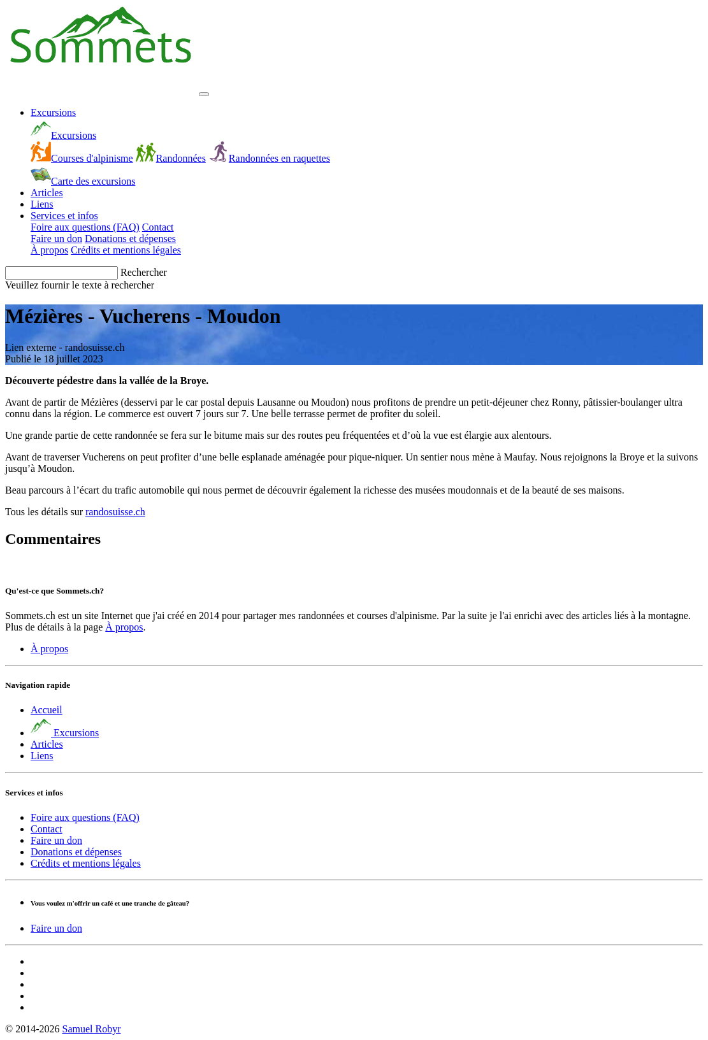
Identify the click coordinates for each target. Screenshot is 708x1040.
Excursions (53, 112)
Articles (47, 192)
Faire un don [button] (56, 928)
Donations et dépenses (130, 238)
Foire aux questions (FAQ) (85, 227)
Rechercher (143, 272)
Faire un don (56, 238)
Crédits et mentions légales (126, 250)
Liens (42, 204)
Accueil (46, 709)
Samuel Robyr (91, 1028)
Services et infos (64, 215)
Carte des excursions (83, 181)
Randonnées (171, 158)
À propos (49, 250)
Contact (158, 227)
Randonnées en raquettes (269, 158)
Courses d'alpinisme (82, 158)
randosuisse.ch (115, 511)
